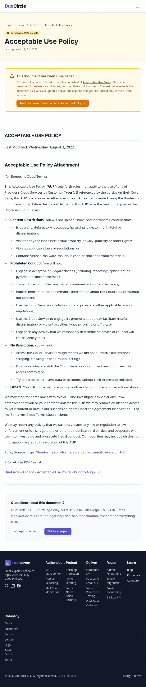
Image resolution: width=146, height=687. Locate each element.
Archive (34, 25)
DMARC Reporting (51, 581)
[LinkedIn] (13, 586)
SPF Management (53, 571)
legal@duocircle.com (27, 516)
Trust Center (9, 652)
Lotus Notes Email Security (71, 594)
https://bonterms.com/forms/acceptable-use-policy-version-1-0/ (75, 452)
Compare (133, 580)
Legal (21, 25)
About (8, 623)
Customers (11, 629)
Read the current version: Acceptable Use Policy (53, 103)
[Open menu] (137, 6)
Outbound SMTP (92, 571)
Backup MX (114, 597)
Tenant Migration (113, 581)
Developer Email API (92, 581)
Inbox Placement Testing (92, 592)
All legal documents (26, 531)
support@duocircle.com (94, 516)
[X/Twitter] (6, 586)
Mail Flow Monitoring (52, 590)
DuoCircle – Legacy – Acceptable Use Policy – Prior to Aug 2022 (53, 472)
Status (8, 659)
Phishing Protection (72, 571)
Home (8, 25)
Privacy (126, 676)
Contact (9, 639)
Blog (130, 570)
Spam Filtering (71, 581)
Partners (10, 634)
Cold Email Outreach (92, 603)
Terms (137, 676)
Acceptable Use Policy (97, 82)
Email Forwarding (114, 590)
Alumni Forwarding (114, 571)
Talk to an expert (58, 531)
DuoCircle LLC (13, 578)
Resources (133, 575)
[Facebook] (19, 586)
